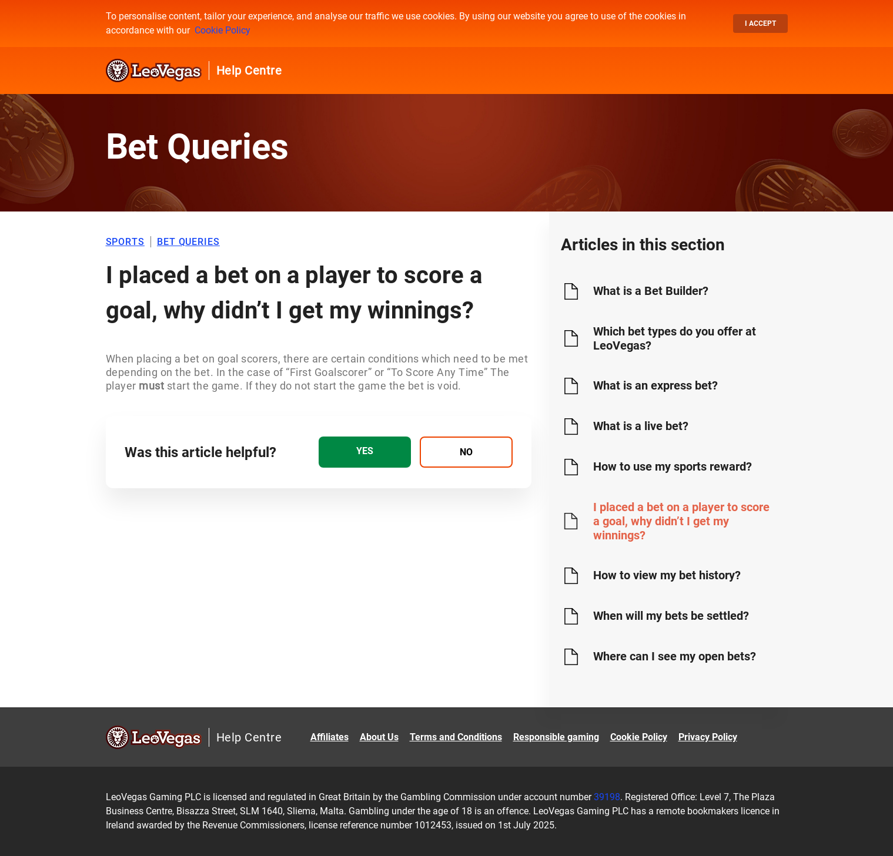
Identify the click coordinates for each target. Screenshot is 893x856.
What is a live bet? (640, 426)
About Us (379, 737)
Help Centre (249, 70)
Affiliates (329, 737)
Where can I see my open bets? (674, 656)
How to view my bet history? (667, 575)
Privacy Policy (707, 737)
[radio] (365, 452)
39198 (607, 797)
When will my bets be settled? (671, 616)
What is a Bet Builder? (650, 291)
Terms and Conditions (456, 737)
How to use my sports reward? (672, 466)
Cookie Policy (222, 30)
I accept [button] (760, 23)
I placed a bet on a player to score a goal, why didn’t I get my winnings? (681, 521)
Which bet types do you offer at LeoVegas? (674, 338)
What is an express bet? (655, 385)
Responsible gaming (556, 737)
